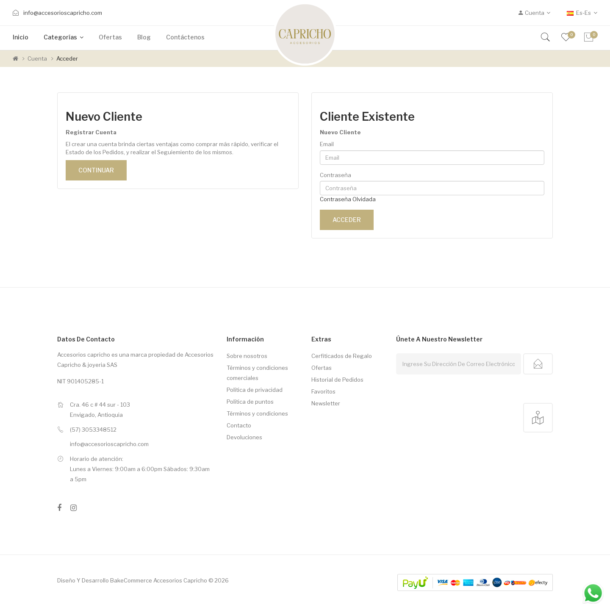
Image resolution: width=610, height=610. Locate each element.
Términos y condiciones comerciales (257, 372)
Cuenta (37, 58)
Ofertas (321, 367)
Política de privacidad (255, 389)
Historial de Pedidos (337, 379)
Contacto (239, 425)
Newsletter (325, 403)
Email (327, 144)
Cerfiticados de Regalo (341, 355)
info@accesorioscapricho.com (62, 12)
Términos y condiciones (257, 413)
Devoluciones (244, 437)
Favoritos (323, 391)
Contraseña (335, 175)
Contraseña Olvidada (348, 199)
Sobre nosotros (247, 355)
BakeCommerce (131, 580)
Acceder (67, 58)
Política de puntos (250, 401)
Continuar (96, 170)
